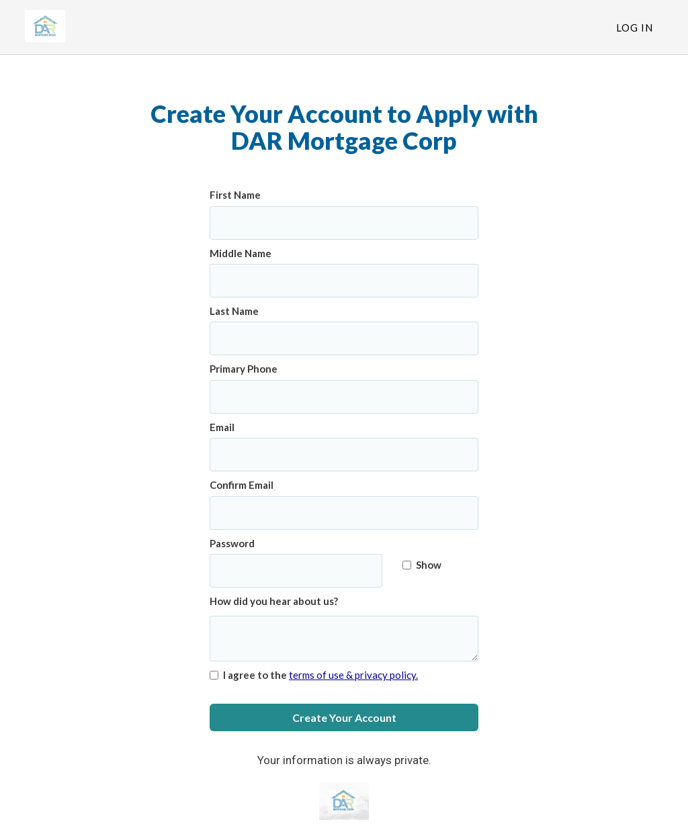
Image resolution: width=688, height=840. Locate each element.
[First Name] (344, 223)
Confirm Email (241, 485)
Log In (634, 27)
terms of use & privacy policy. (353, 675)
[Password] (296, 571)
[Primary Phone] (344, 397)
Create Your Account (344, 717)
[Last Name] (344, 338)
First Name (235, 195)
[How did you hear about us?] (344, 639)
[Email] (344, 454)
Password (232, 543)
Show (421, 565)
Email (222, 427)
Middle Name (240, 253)
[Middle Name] (344, 280)
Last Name (234, 311)
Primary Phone (243, 369)
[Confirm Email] (344, 513)
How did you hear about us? (274, 601)
